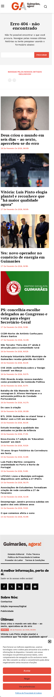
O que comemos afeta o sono (18, 513)
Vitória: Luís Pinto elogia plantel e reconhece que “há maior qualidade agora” (24, 198)
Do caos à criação (11, 407)
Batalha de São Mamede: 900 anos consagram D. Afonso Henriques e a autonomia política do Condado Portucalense (21, 394)
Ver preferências (27, 686)
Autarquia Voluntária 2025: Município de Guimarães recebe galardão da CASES (23, 358)
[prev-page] (10, 80)
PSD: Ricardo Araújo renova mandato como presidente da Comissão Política (23, 380)
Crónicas (5, 630)
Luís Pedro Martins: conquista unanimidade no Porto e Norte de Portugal (20, 464)
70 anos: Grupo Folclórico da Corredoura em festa (24, 452)
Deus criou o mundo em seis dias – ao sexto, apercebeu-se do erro (22, 139)
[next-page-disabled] (14, 80)
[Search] (41, 55)
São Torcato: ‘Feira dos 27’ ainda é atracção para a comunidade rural (20, 346)
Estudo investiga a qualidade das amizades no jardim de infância (20, 429)
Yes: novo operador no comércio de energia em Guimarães (23, 257)
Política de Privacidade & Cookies (28, 693)
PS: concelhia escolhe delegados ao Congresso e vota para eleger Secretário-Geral (24, 316)
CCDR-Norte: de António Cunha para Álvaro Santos (21, 335)
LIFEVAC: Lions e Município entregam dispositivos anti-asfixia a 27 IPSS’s (22, 477)
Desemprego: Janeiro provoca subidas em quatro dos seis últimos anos (25, 503)
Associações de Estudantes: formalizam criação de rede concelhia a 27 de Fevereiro (24, 490)
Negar (27, 678)
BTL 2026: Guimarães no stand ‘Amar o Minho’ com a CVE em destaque (23, 417)
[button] (49, 641)
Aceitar (27, 671)
